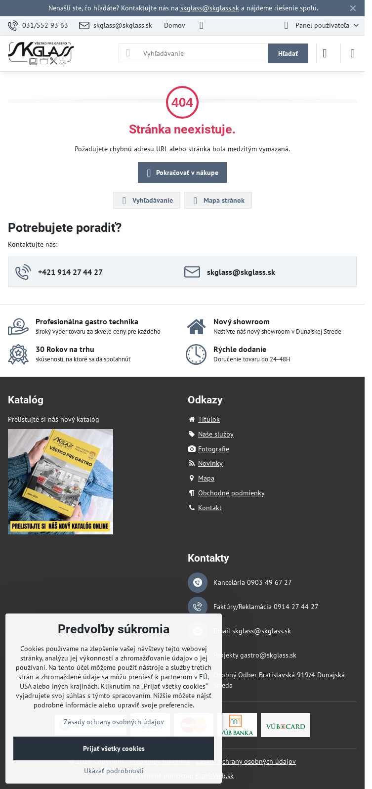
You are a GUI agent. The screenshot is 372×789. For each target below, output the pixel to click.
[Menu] (353, 53)
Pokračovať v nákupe (181, 173)
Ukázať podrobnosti (114, 770)
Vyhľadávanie (146, 201)
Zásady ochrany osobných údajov (246, 761)
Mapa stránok (218, 201)
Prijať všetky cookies (114, 748)
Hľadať (288, 53)
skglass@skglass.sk (209, 7)
